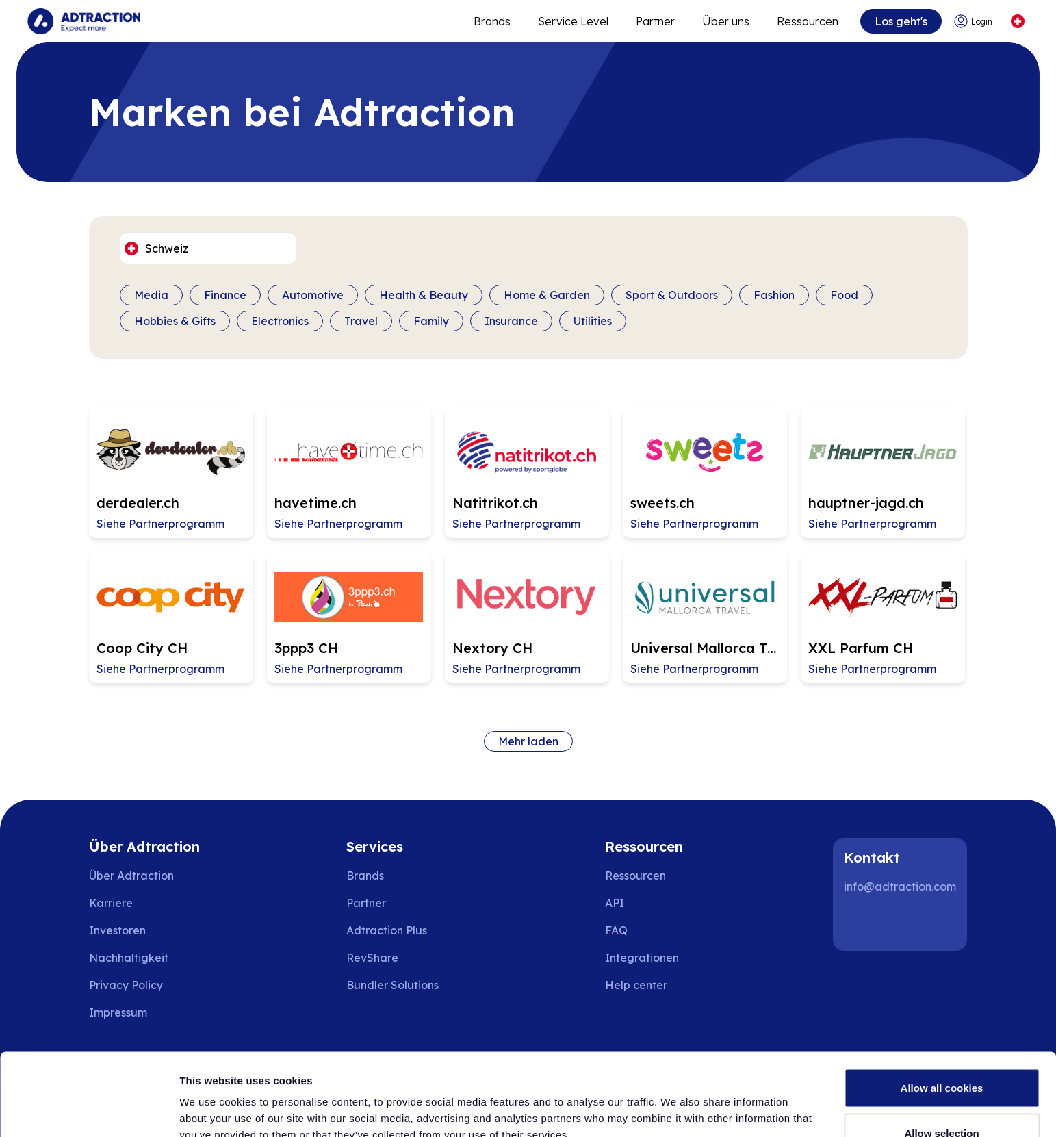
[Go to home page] (83, 21)
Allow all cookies (942, 1011)
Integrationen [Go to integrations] (642, 957)
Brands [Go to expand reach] (492, 21)
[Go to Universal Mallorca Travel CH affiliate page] (705, 617)
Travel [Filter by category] (361, 321)
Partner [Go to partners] (366, 903)
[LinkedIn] (860, 923)
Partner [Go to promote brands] (655, 21)
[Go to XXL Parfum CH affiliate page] (883, 617)
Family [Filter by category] (431, 321)
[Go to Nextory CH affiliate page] (527, 617)
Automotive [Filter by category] (313, 295)
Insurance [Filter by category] (511, 321)
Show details (718, 1102)
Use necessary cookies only (941, 1100)
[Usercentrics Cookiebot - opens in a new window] (89, 1110)
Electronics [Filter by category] (280, 321)
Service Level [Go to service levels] (573, 21)
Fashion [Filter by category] (774, 295)
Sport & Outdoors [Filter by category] (672, 295)
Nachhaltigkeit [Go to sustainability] (128, 957)
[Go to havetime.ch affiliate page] (349, 472)
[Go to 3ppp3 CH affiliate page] (349, 617)
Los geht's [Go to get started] (901, 21)
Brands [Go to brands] (365, 875)
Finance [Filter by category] (225, 295)
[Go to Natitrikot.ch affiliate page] (527, 472)
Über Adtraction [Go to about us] (131, 875)
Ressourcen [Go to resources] (807, 21)
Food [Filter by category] (844, 295)
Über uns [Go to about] (725, 21)
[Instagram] (904, 923)
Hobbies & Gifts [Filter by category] (175, 321)
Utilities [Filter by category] (593, 321)
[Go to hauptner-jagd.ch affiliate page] (883, 472)
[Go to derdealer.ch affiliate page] (171, 472)
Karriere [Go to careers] (111, 903)
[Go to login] (975, 21)
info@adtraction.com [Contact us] (900, 886)
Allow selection (941, 1056)
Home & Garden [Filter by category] (547, 295)
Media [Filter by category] (151, 295)
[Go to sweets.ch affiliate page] (705, 472)
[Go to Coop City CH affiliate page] (171, 617)
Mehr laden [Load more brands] (528, 741)
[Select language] (1017, 21)
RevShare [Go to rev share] (372, 957)
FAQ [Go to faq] (616, 930)
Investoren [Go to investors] (117, 930)
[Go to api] (645, 903)
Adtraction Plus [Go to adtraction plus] (386, 930)
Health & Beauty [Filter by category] (423, 295)
